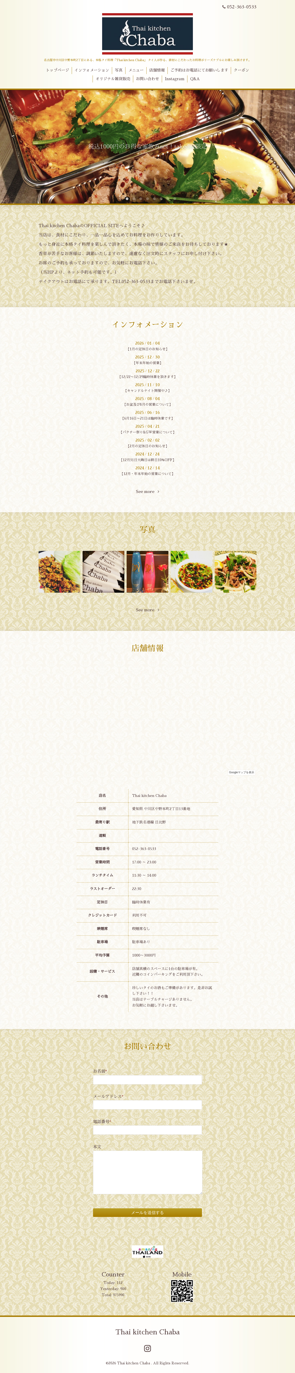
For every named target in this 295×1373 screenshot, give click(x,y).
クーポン (241, 70)
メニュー (136, 70)
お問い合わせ (147, 79)
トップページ (57, 70)
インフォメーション (91, 70)
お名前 (100, 1071)
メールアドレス (108, 1096)
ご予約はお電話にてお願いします (199, 70)
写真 (119, 70)
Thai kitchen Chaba (148, 1332)
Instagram (174, 79)
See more (147, 492)
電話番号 (102, 1122)
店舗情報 (157, 70)
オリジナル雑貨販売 (113, 79)
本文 (97, 1147)
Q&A (195, 79)
